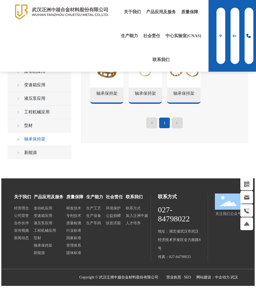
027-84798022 (174, 214)
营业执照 (173, 277)
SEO (187, 277)
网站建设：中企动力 (213, 277)
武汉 (234, 277)
